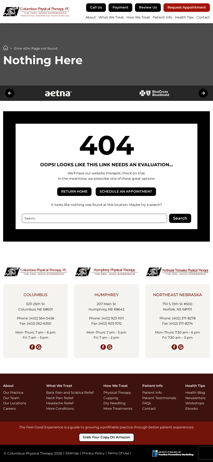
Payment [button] (120, 7)
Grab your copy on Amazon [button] (106, 437)
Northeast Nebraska (177, 294)
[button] (96, 7)
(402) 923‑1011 (113, 318)
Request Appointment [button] (186, 7)
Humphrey (106, 294)
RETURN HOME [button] (74, 191)
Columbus (35, 294)
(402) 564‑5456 (41, 318)
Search (180, 218)
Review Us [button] (148, 7)
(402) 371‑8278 (184, 318)
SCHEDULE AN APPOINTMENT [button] (126, 191)
